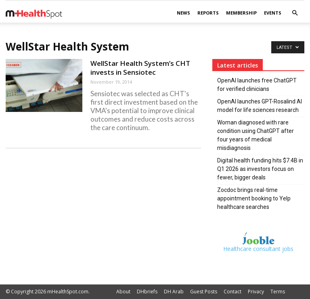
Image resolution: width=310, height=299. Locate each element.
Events (272, 13)
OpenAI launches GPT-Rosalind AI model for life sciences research (259, 105)
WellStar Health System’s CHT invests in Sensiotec (140, 68)
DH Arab (174, 291)
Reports (208, 13)
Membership (241, 13)
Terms (277, 291)
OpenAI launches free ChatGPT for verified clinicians (257, 84)
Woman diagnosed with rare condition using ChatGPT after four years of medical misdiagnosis (255, 135)
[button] (294, 13)
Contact (232, 291)
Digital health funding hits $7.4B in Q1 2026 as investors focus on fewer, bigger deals (260, 169)
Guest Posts (203, 291)
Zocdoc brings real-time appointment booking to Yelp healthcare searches (254, 198)
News (183, 13)
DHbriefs (147, 291)
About (123, 291)
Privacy (256, 291)
